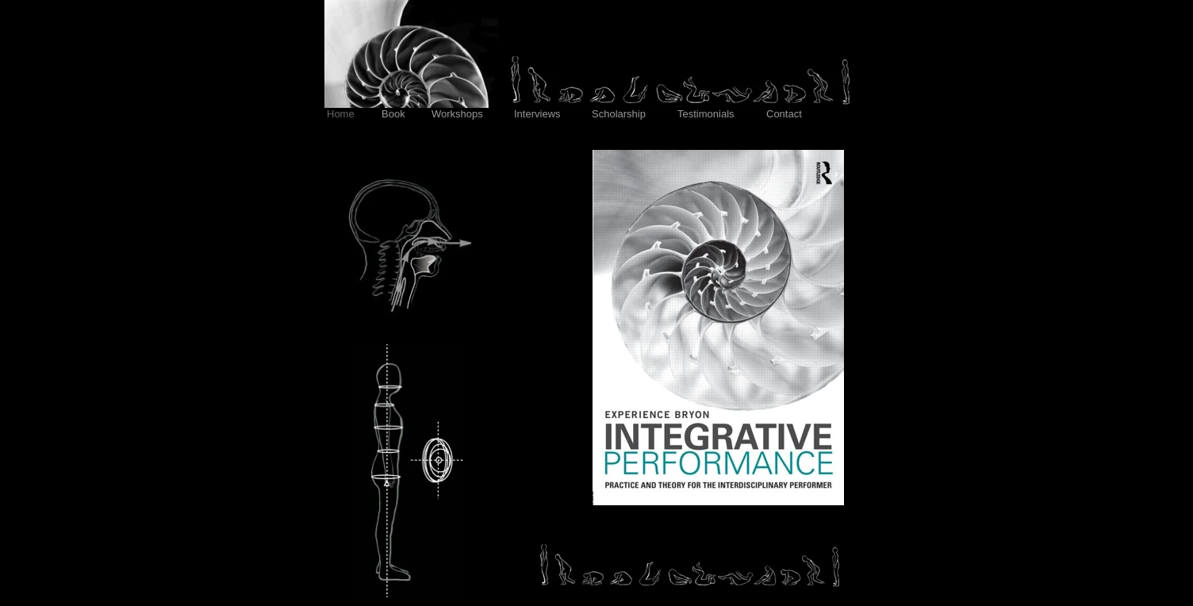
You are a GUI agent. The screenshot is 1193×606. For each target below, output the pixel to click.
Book (395, 114)
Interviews (538, 114)
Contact (785, 114)
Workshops (458, 114)
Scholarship (620, 114)
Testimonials (707, 114)
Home (342, 114)
